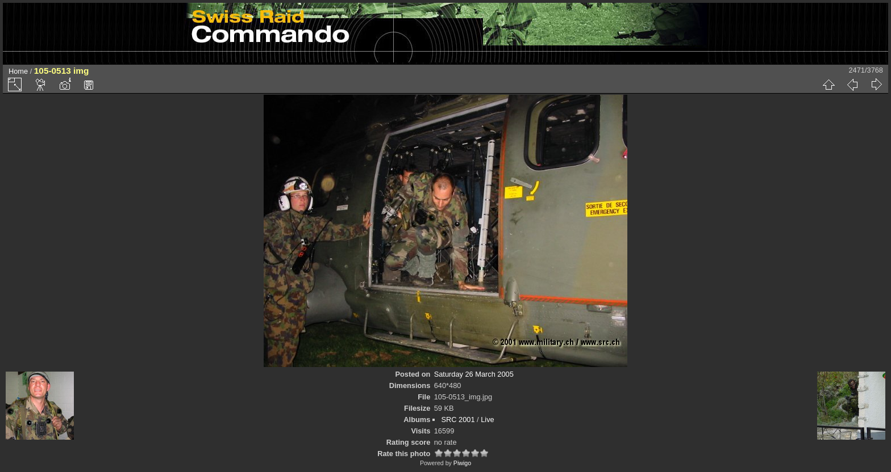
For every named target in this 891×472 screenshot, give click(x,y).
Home (18, 71)
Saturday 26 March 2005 (474, 374)
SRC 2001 (457, 419)
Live (487, 419)
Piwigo (462, 463)
